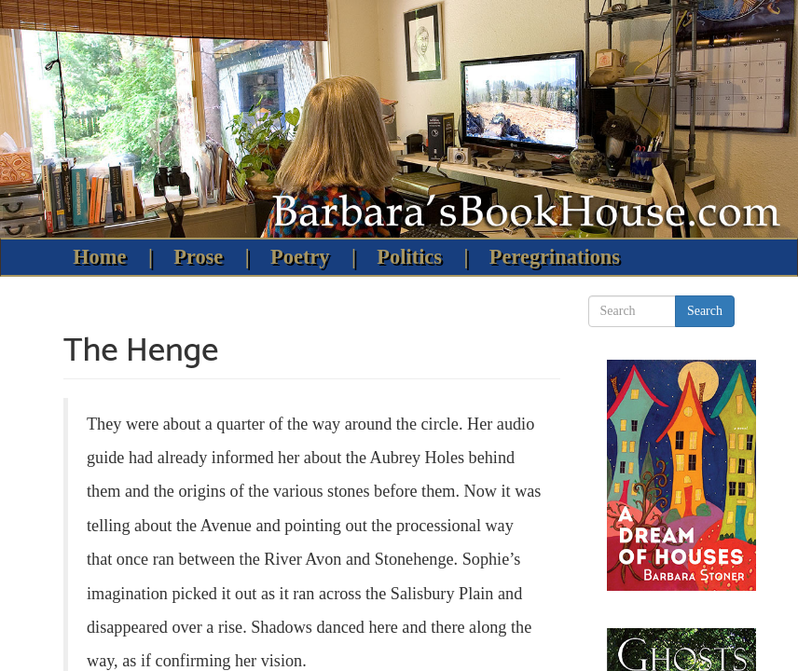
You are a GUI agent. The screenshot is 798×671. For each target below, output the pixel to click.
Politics (409, 256)
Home (99, 256)
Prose (198, 256)
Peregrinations (554, 256)
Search (704, 311)
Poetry (299, 256)
